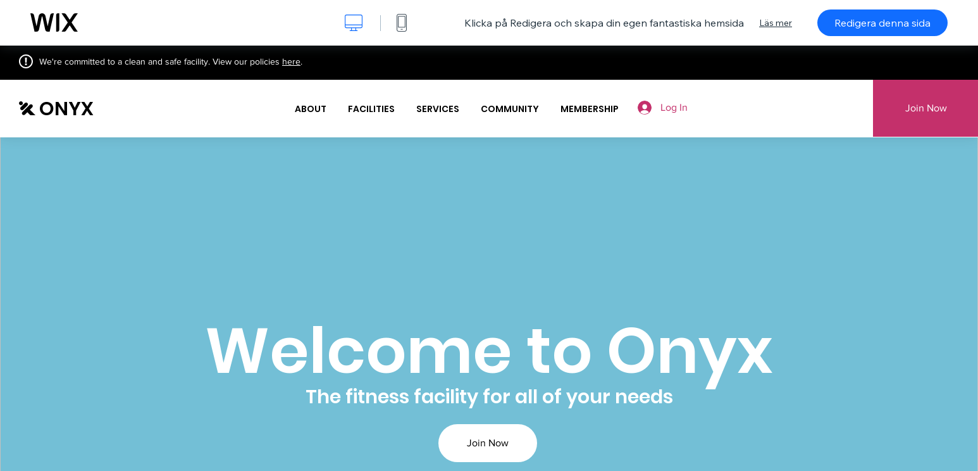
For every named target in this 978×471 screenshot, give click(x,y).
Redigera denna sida (882, 22)
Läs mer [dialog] (775, 22)
